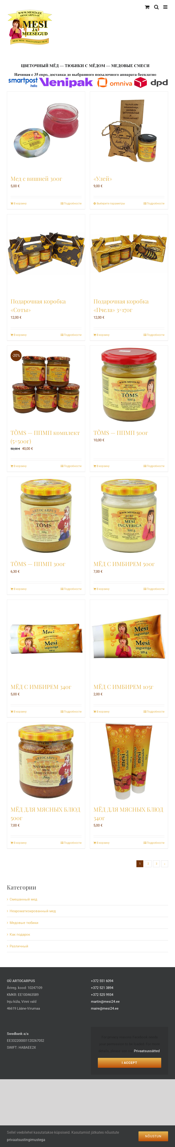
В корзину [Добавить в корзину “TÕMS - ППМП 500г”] (103, 466)
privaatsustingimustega (26, 1140)
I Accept (129, 1063)
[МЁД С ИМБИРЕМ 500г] (129, 516)
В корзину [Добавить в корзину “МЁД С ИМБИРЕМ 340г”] (20, 711)
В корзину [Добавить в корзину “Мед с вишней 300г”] (20, 203)
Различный (19, 946)
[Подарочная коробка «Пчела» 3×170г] (129, 253)
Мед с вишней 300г (36, 178)
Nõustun (153, 1136)
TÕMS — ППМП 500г (120, 432)
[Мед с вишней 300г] (46, 131)
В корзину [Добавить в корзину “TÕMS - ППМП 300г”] (20, 589)
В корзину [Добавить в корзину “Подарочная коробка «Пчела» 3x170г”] (103, 335)
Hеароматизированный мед (33, 911)
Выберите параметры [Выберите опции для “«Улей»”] (111, 203)
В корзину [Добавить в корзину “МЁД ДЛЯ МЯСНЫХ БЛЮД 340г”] (103, 842)
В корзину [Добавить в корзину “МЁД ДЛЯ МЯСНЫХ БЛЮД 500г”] (20, 842)
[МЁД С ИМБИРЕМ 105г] (129, 639)
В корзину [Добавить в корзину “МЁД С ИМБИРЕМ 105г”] (103, 711)
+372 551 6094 (102, 981)
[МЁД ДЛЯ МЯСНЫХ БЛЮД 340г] (129, 761)
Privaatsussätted (147, 1051)
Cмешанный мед (23, 899)
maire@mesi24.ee (105, 1008)
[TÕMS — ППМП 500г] (129, 385)
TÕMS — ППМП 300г (38, 563)
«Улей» (102, 178)
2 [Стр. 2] (148, 863)
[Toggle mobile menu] (165, 7)
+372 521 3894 (102, 988)
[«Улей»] (129, 131)
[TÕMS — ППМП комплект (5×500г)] (46, 385)
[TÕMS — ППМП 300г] (46, 516)
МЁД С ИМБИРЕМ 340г (41, 686)
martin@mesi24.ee (105, 1002)
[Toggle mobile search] (156, 7)
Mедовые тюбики (24, 923)
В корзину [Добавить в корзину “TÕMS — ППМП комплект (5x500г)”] (20, 466)
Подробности (73, 203)
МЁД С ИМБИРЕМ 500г (124, 563)
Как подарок (20, 934)
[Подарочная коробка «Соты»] (46, 253)
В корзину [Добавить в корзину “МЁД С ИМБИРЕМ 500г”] (103, 589)
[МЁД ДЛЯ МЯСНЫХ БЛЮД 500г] (46, 761)
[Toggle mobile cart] (147, 7)
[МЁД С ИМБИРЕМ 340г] (46, 639)
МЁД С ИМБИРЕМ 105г (123, 686)
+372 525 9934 (102, 995)
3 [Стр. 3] (156, 863)
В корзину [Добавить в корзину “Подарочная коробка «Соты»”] (20, 335)
